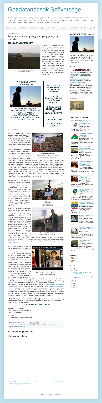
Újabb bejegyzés (12, 381)
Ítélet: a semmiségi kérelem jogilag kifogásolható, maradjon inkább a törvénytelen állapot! (86, 163)
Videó (14, 28)
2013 (72, 287)
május (74, 270)
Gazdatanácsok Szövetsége (44, 9)
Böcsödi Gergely (34, 324)
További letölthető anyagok (78, 82)
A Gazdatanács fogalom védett (83, 94)
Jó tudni (83, 28)
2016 (72, 281)
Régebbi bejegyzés (58, 381)
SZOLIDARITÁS (53, 86)
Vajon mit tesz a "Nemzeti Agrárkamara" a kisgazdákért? (85, 135)
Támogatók (62, 28)
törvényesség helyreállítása (18, 326)
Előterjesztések (73, 28)
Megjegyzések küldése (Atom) (23, 383)
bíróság (28, 324)
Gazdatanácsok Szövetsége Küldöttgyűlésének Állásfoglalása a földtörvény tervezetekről (86, 191)
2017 (72, 268)
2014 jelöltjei (52, 28)
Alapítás (42, 28)
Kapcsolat (92, 28)
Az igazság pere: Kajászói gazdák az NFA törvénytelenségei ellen (86, 177)
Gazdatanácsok (32, 28)
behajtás (23, 324)
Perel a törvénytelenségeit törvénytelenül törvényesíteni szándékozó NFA (86, 204)
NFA (44, 324)
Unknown (75, 258)
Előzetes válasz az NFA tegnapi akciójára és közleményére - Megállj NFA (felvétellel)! (86, 149)
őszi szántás (48, 324)
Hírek (8, 28)
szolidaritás (54, 324)
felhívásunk (74, 72)
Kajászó (40, 324)
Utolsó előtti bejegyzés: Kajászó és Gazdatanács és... (82, 273)
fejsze (74, 260)
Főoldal (35, 381)
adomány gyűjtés (17, 324)
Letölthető (22, 28)
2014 (72, 285)
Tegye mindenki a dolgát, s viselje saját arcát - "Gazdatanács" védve (86, 122)
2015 (72, 283)
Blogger (58, 394)
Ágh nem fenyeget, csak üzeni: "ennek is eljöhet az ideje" (86, 229)
